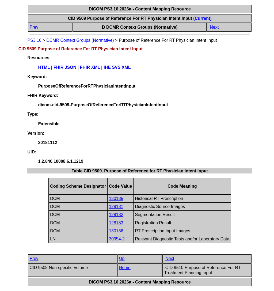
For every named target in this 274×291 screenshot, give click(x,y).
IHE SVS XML (117, 67)
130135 (116, 198)
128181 (116, 206)
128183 (116, 223)
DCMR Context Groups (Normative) (80, 40)
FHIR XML (90, 67)
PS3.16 (34, 40)
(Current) (202, 18)
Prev (33, 27)
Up (121, 258)
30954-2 (117, 239)
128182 (116, 214)
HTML (44, 67)
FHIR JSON (65, 67)
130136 (116, 231)
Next (214, 27)
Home (125, 267)
